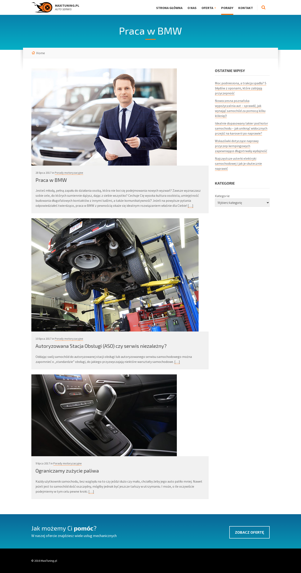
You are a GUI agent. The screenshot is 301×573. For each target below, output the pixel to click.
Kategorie (222, 196)
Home (40, 53)
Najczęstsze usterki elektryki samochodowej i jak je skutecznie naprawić (238, 163)
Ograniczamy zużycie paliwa (67, 471)
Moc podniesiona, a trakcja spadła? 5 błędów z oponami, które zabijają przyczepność (240, 88)
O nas (191, 8)
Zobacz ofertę (249, 532)
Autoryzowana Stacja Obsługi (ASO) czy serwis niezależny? (101, 346)
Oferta (207, 8)
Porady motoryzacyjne (69, 173)
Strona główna (169, 8)
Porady (227, 8)
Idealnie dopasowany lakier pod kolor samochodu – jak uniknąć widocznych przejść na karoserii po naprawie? (241, 128)
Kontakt (245, 8)
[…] (190, 205)
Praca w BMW (51, 180)
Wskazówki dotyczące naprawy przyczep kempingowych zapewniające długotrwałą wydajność (241, 146)
